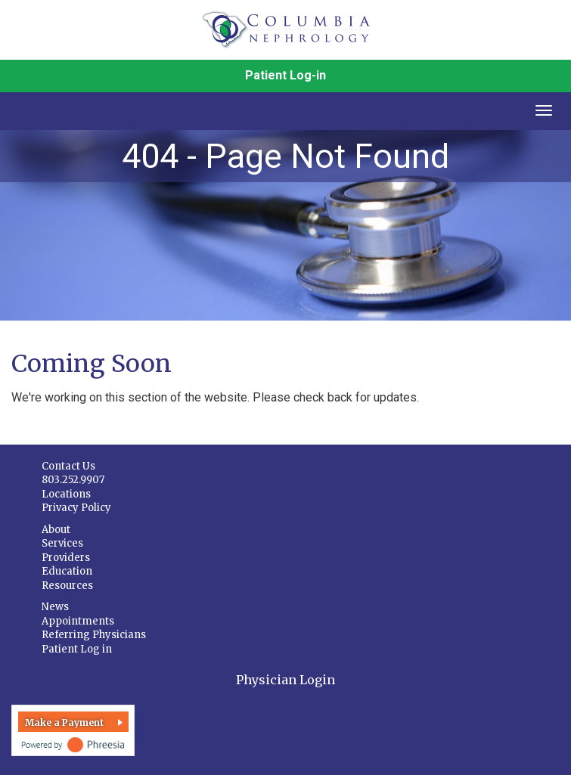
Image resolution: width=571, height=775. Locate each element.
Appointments (78, 621)
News (55, 606)
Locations (66, 494)
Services (62, 543)
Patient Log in (77, 649)
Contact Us (68, 466)
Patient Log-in (285, 75)
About (56, 529)
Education (67, 571)
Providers (66, 557)
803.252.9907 (73, 479)
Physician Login (285, 679)
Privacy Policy (76, 507)
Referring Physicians (94, 634)
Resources (67, 585)
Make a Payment (64, 722)
